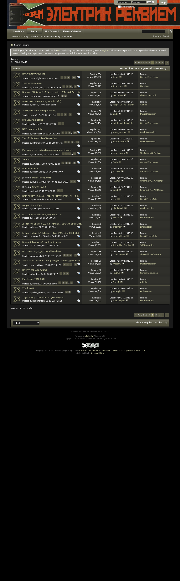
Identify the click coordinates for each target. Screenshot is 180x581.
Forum (34, 31)
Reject (35, 104)
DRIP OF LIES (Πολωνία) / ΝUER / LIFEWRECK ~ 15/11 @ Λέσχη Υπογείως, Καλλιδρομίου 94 (50, 198)
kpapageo (37, 208)
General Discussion (149, 77)
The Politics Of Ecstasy (150, 153)
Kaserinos (37, 96)
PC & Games (146, 291)
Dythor (36, 124)
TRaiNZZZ (37, 245)
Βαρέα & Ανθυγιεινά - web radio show (41, 242)
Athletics (144, 282)
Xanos (115, 77)
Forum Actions (47, 36)
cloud (35, 191)
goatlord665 (38, 199)
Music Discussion (148, 114)
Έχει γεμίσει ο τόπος (32, 119)
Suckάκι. (26, 159)
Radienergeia (39, 300)
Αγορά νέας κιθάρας (32, 205)
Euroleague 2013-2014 (33, 279)
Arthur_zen (38, 87)
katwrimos (37, 154)
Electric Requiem (144, 322)
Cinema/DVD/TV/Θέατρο (151, 180)
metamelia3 (38, 255)
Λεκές (35, 115)
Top (165, 322)
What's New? (52, 31)
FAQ (26, 36)
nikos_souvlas (39, 292)
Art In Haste (38, 265)
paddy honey (119, 153)
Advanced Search (161, 36)
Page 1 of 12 (143, 62)
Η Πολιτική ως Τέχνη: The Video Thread (42, 251)
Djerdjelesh (118, 208)
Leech (35, 227)
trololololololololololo (123, 123)
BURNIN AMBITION (41, 182)
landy (115, 114)
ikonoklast (37, 133)
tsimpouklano (119, 236)
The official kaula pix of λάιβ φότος (40, 138)
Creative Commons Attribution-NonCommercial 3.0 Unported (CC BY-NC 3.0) (112, 350)
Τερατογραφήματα (32, 82)
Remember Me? (126, 7)
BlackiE (36, 283)
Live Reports (146, 226)
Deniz (115, 162)
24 (74, 77)
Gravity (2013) (39, 186)
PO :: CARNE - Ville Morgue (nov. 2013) (42, 214)
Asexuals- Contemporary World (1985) (41, 101)
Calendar (34, 36)
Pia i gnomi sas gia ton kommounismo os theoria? (47, 149)
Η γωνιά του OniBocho (33, 73)
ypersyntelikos (119, 141)
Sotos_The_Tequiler (42, 236)
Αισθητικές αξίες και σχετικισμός (38, 110)
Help (163, 2)
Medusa (36, 274)
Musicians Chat (147, 208)
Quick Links (63, 36)
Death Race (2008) (41, 177)
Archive (158, 322)
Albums (143, 104)
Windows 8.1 (29, 288)
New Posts (19, 31)
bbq (114, 199)
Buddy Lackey (39, 171)
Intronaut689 (39, 143)
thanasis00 (118, 95)
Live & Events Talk (148, 95)
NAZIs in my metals (32, 129)
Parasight (37, 78)
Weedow (117, 263)
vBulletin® (89, 336)
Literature (144, 86)
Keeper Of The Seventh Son (125, 104)
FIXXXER (116, 171)
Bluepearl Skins (97, 353)
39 (75, 133)
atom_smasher (120, 132)
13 (77, 142)
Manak (36, 217)
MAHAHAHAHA (30, 168)
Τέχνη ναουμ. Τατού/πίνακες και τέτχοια (43, 297)
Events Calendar (72, 31)
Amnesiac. (37, 163)
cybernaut (117, 226)
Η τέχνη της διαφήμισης (34, 269)
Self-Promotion (147, 217)
